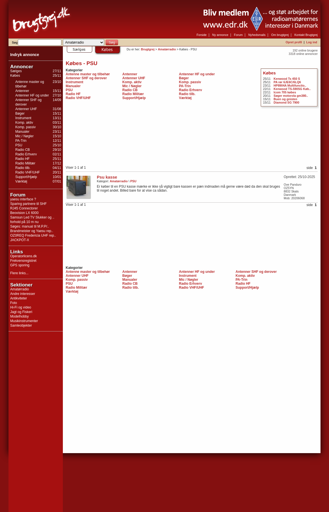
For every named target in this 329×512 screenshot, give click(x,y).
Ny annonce (220, 35)
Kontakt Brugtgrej (306, 35)
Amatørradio (19, 289)
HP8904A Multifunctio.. (290, 85)
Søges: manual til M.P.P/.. (29, 226)
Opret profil (294, 42)
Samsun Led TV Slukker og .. (32, 217)
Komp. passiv (25, 127)
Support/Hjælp (26, 177)
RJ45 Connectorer (24, 208)
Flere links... (19, 273)
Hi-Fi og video (20, 307)
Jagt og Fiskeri (21, 312)
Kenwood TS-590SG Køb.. (292, 89)
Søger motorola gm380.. (291, 95)
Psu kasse (107, 177)
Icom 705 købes (285, 92)
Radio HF (22, 159)
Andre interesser (22, 294)
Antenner (22, 91)
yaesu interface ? (23, 199)
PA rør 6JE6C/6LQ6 (287, 82)
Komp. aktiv (24, 123)
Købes (15, 76)
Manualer (22, 132)
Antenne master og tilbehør (88, 74)
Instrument (23, 118)
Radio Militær (25, 163)
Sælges (16, 71)
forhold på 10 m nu (24, 222)
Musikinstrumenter (24, 321)
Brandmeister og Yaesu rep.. (31, 231)
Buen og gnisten (285, 99)
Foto (13, 303)
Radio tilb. (22, 168)
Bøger (20, 113)
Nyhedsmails (257, 35)
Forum (238, 35)
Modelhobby (19, 316)
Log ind (311, 42)
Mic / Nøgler (24, 136)
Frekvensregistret (23, 261)
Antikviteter (18, 298)
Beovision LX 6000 (24, 213)
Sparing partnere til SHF (28, 204)
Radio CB (22, 150)
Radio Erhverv (26, 154)
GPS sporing (19, 265)
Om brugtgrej (280, 35)
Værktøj (21, 181)
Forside (201, 35)
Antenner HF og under (32, 95)
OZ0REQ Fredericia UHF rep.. (33, 235)
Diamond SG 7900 (286, 102)
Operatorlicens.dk (23, 256)
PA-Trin (20, 141)
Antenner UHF (26, 109)
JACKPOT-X (19, 240)
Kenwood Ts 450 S (287, 78)
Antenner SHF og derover (86, 78)
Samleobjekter (21, 325)
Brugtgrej (148, 49)
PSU (18, 145)
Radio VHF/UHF (27, 172)
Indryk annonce (24, 55)
